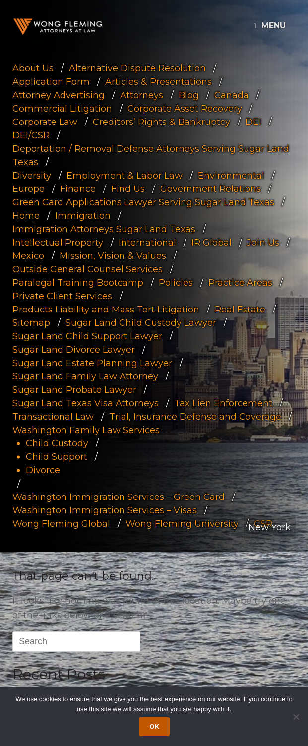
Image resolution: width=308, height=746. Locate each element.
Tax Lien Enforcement (223, 403)
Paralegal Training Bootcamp (77, 282)
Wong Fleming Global (61, 523)
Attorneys (141, 95)
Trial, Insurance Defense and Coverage (195, 416)
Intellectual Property (57, 242)
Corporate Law (44, 122)
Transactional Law (53, 416)
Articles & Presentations (158, 81)
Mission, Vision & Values (113, 255)
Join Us (263, 242)
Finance (78, 189)
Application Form (51, 81)
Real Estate (240, 309)
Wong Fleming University (182, 523)
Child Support (56, 456)
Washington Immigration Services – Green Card (118, 497)
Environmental (231, 175)
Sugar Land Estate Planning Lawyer (92, 363)
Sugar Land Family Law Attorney (85, 376)
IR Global (211, 242)
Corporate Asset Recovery (184, 108)
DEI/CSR (31, 135)
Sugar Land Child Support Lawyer (87, 336)
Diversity (31, 175)
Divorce (43, 470)
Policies (176, 282)
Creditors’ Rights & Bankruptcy (161, 122)
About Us (33, 68)
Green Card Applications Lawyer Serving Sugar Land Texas (143, 202)
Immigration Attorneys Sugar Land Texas (103, 229)
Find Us (128, 189)
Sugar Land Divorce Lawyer (73, 349)
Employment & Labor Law (124, 175)
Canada (231, 95)
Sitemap (31, 322)
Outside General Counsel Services (87, 269)
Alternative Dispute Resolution (137, 68)
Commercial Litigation (62, 108)
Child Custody (57, 443)
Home (26, 215)
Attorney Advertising (58, 95)
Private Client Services (62, 296)
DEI (253, 122)
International (147, 242)
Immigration (83, 215)
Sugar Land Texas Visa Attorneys (85, 403)
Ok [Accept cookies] (154, 726)
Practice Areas (240, 282)
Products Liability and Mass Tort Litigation (105, 309)
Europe (28, 189)
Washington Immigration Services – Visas (104, 510)
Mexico (28, 255)
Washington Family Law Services (86, 430)
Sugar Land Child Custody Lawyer (140, 322)
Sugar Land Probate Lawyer (74, 389)
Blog (189, 95)
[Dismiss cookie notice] (296, 717)
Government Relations (210, 189)
